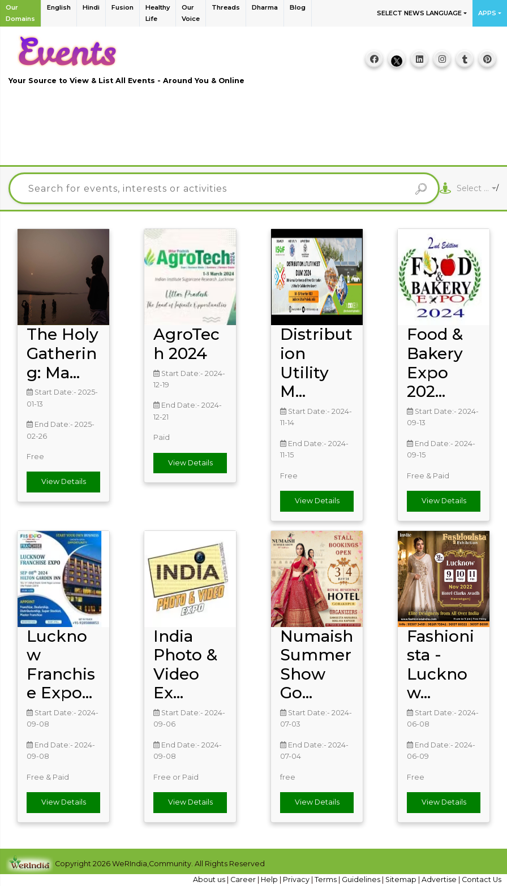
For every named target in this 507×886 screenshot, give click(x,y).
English (59, 7)
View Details (63, 481)
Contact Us (481, 879)
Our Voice (191, 13)
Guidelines (362, 879)
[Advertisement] (253, 131)
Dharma (265, 7)
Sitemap (401, 879)
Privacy (297, 879)
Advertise (440, 879)
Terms (326, 879)
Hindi (91, 7)
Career (243, 879)
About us (210, 879)
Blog (298, 7)
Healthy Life (157, 13)
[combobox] (476, 189)
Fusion (122, 7)
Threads (226, 7)
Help (270, 879)
